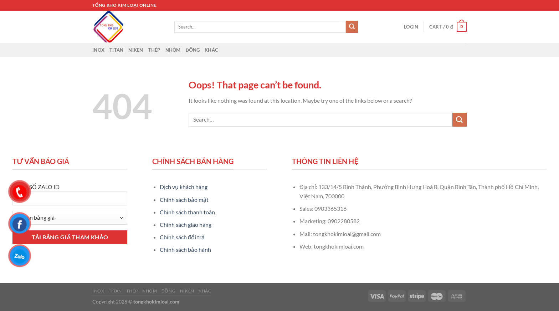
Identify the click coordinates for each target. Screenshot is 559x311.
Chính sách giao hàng (185, 224)
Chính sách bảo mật (184, 199)
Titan (116, 50)
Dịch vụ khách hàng (183, 186)
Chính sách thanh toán (187, 212)
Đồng (193, 50)
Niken (135, 50)
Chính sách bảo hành (185, 249)
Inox (98, 50)
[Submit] (352, 27)
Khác (211, 50)
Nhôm (173, 50)
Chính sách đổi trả (182, 237)
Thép (154, 50)
